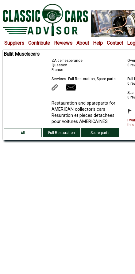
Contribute (39, 43)
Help (98, 43)
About (82, 43)
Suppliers (14, 43)
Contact (115, 43)
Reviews (63, 43)
